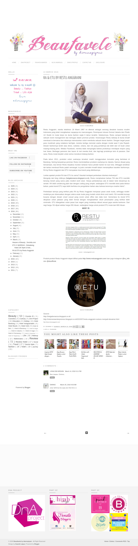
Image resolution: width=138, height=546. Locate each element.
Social (36, 342)
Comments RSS (120, 541)
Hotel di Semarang (14, 333)
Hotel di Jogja (30, 331)
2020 (13, 200)
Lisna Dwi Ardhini (57, 371)
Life (25, 335)
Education (16, 321)
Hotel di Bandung (20, 328)
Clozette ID (29, 316)
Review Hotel (22, 342)
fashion (53, 329)
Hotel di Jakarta (16, 331)
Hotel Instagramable (27, 324)
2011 (13, 270)
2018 (13, 206)
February (16, 253)
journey (35, 347)
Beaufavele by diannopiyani (23, 541)
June (15, 231)
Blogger (27, 387)
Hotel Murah (13, 326)
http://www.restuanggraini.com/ (95, 258)
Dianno (49, 326)
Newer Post (45, 433)
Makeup (35, 336)
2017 (13, 209)
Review (34, 338)
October (16, 220)
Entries (112, 541)
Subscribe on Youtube (22, 171)
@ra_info (126, 258)
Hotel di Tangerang (14, 335)
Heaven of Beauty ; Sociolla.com (24, 242)
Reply (52, 377)
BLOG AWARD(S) (57, 62)
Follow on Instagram (22, 165)
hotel (24, 347)
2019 (13, 203)
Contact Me (86, 62)
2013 (13, 265)
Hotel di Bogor (34, 328)
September (17, 223)
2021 (13, 197)
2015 (13, 259)
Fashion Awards (41, 62)
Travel (16, 344)
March (15, 240)
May (14, 234)
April (14, 237)
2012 (13, 267)
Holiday (27, 321)
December (17, 214)
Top (128, 541)
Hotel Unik (25, 326)
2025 (13, 186)
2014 (13, 262)
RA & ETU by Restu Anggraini (23, 250)
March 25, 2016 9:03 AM (68, 384)
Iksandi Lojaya (20, 544)
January (16, 256)
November (17, 217)
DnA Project (34, 319)
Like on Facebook (22, 157)
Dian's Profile (72, 62)
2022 (13, 194)
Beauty (13, 316)
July (14, 228)
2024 (13, 189)
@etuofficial (51, 261)
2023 (13, 192)
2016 (13, 211)
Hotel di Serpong (30, 333)
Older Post (128, 433)
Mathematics (19, 339)
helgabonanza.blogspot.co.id (77, 178)
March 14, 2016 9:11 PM (73, 371)
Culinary (23, 319)
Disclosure (100, 62)
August (15, 225)
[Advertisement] (69, 13)
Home (14, 62)
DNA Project (25, 62)
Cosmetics (12, 319)
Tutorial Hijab (30, 344)
